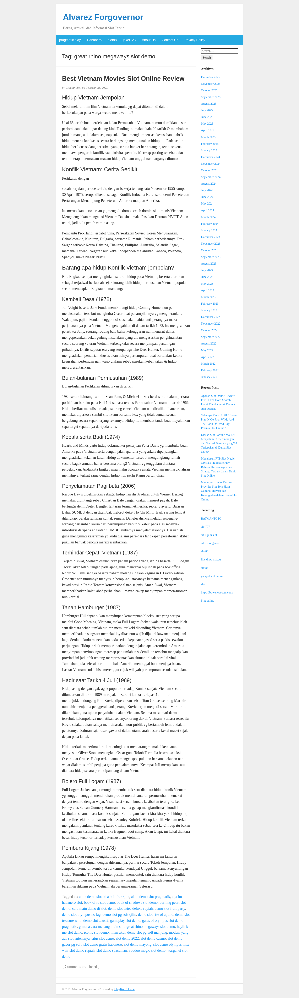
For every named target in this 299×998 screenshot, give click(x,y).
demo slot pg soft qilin (119, 914)
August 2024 (208, 183)
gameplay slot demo (125, 920)
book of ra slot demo (99, 902)
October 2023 (209, 250)
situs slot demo (103, 938)
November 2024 (210, 163)
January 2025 (209, 150)
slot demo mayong (137, 944)
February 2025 (209, 143)
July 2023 (207, 270)
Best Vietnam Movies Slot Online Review (123, 78)
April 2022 (207, 357)
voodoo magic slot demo (147, 950)
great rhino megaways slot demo (150, 926)
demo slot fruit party (170, 908)
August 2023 (208, 263)
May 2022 (207, 350)
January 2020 (209, 377)
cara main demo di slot (89, 908)
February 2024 (209, 223)
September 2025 (211, 97)
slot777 (205, 526)
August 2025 (208, 103)
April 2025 (207, 130)
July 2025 (207, 110)
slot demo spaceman (112, 950)
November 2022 (210, 323)
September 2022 (211, 336)
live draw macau (211, 559)
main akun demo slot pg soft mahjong (139, 932)
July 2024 (207, 190)
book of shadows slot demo (137, 902)
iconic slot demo (96, 932)
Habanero (94, 40)
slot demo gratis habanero (102, 944)
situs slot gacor (210, 543)
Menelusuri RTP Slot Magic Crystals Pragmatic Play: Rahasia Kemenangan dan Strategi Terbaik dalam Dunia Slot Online (218, 467)
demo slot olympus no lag (81, 914)
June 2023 (207, 276)
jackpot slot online (212, 576)
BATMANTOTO (211, 518)
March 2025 (208, 137)
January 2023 (209, 310)
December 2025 (210, 77)
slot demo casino (153, 938)
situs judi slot (209, 535)
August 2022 (208, 343)
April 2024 (207, 210)
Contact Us (170, 40)
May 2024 (207, 203)
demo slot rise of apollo (155, 914)
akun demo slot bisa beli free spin (104, 897)
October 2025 (209, 90)
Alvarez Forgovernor (103, 17)
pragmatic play (70, 40)
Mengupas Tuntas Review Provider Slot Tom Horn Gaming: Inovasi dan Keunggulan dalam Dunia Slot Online (219, 491)
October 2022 (209, 330)
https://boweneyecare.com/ (217, 592)
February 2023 (209, 303)
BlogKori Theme (124, 989)
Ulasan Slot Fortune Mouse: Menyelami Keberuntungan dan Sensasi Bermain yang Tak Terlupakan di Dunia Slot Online (219, 443)
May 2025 (207, 123)
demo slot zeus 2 (95, 920)
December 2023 (210, 237)
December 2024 (210, 157)
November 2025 (210, 83)
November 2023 (210, 243)
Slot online (207, 600)
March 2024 (208, 217)
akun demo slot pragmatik (150, 897)
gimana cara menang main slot (102, 926)
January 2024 (209, 230)
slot (203, 584)
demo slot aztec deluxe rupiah (130, 908)
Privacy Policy (194, 40)
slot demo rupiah (82, 950)
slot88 (112, 40)
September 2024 (211, 177)
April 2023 (207, 290)
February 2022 (209, 370)
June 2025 (207, 117)
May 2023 (207, 283)
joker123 (129, 40)
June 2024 (207, 197)
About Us (149, 40)
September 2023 (211, 257)
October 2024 (209, 170)
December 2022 (210, 317)
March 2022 (208, 363)
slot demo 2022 (127, 938)
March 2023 (208, 297)
